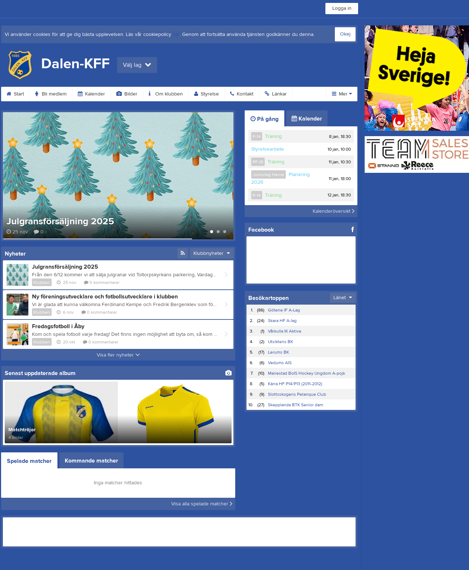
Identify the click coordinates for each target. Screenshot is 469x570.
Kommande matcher (91, 460)
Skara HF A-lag (282, 320)
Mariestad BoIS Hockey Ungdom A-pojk (306, 373)
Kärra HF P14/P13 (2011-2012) (295, 384)
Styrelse (206, 94)
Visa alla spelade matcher (201, 504)
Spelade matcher (29, 461)
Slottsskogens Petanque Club (297, 394)
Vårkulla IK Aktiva (284, 331)
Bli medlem (51, 94)
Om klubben (166, 94)
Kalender (91, 94)
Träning (273, 136)
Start (15, 94)
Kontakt (241, 94)
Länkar (276, 94)
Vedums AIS (280, 363)
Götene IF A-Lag (284, 310)
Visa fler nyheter (118, 355)
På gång (264, 119)
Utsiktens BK (280, 342)
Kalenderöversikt (333, 211)
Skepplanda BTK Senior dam (295, 405)
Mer (342, 94)
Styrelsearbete (267, 149)
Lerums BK (278, 352)
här (176, 34)
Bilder (126, 94)
